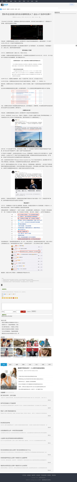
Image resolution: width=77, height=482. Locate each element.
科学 (50, 364)
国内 (23, 364)
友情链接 (29, 475)
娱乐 (10, 364)
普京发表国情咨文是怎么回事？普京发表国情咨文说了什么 (16, 450)
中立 (6, 294)
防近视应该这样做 (5, 422)
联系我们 (49, 475)
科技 (6, 1)
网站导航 (54, 475)
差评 (14, 294)
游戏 (36, 1)
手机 (15, 1)
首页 (2, 1)
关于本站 (24, 475)
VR (28, 1)
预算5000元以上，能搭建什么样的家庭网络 (27, 381)
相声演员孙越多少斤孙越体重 (8, 403)
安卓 (20, 1)
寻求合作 (71, 4)
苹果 (24, 1)
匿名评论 (29, 311)
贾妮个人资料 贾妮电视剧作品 (8, 411)
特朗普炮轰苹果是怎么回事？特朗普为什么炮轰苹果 (14, 457)
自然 (43, 364)
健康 (17, 364)
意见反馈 (38, 475)
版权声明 (33, 475)
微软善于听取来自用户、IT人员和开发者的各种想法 (31, 368)
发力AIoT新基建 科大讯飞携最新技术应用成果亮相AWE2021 (31, 384)
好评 (10, 294)
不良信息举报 (43, 475)
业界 (19, 9)
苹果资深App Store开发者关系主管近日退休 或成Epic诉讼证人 (31, 378)
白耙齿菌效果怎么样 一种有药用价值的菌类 (12, 430)
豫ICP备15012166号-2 (46, 479)
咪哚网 (8, 9)
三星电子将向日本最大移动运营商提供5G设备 (28, 376)
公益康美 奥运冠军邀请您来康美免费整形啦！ (12, 438)
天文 (36, 364)
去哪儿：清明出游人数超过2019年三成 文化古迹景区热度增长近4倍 (32, 386)
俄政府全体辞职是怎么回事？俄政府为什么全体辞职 (14, 465)
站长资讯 (12, 9)
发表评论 (33, 311)
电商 (16, 9)
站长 (32, 1)
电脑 (11, 1)
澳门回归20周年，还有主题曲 (8, 395)
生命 (30, 364)
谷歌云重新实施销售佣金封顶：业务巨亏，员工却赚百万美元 (31, 389)
